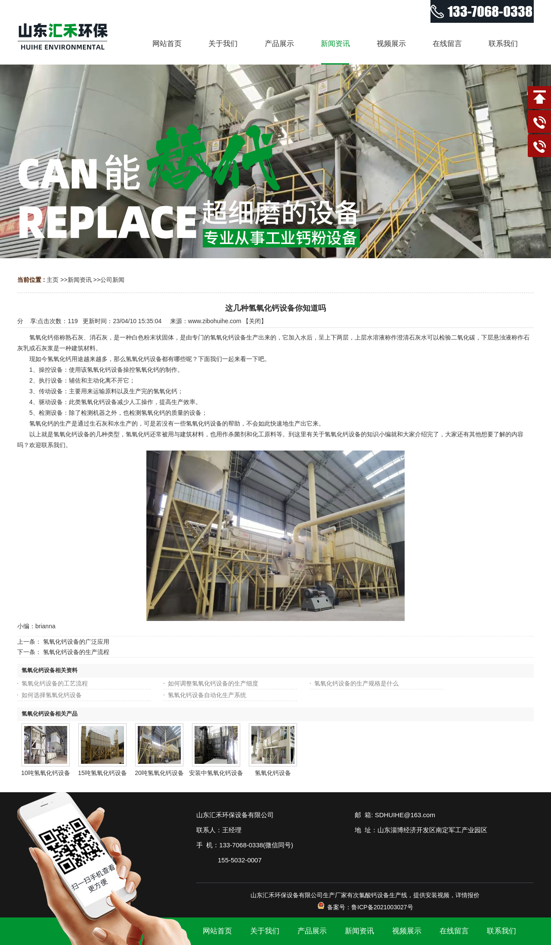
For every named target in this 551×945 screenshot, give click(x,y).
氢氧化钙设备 (273, 772)
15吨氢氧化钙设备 (102, 772)
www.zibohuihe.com (214, 321)
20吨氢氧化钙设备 (159, 772)
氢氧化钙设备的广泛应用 (76, 641)
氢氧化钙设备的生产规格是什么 (356, 683)
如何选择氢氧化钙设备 (52, 695)
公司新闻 (112, 279)
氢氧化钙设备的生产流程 (76, 652)
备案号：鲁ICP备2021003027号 (365, 907)
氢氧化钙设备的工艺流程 (55, 683)
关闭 (255, 321)
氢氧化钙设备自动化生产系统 (207, 695)
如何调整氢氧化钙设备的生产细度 (213, 683)
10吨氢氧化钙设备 (45, 772)
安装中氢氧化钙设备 (216, 772)
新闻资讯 (80, 279)
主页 (52, 279)
